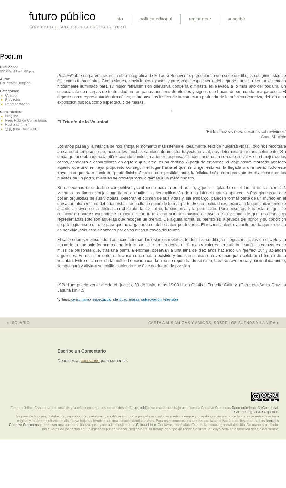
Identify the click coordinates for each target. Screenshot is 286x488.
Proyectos (13, 99)
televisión (170, 299)
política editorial (156, 18)
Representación (17, 104)
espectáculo (102, 299)
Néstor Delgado (18, 83)
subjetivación (151, 299)
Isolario (15, 323)
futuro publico (139, 408)
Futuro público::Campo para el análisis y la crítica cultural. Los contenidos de (69, 408)
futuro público (62, 16)
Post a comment (17, 124)
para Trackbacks (22, 129)
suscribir (236, 18)
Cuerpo (11, 95)
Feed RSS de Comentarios (26, 120)
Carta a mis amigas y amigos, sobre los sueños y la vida (217, 323)
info (119, 18)
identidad (120, 299)
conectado (90, 360)
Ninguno (11, 116)
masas (134, 299)
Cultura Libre (146, 425)
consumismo (81, 299)
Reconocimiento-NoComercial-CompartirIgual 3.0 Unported (255, 410)
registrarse (200, 18)
